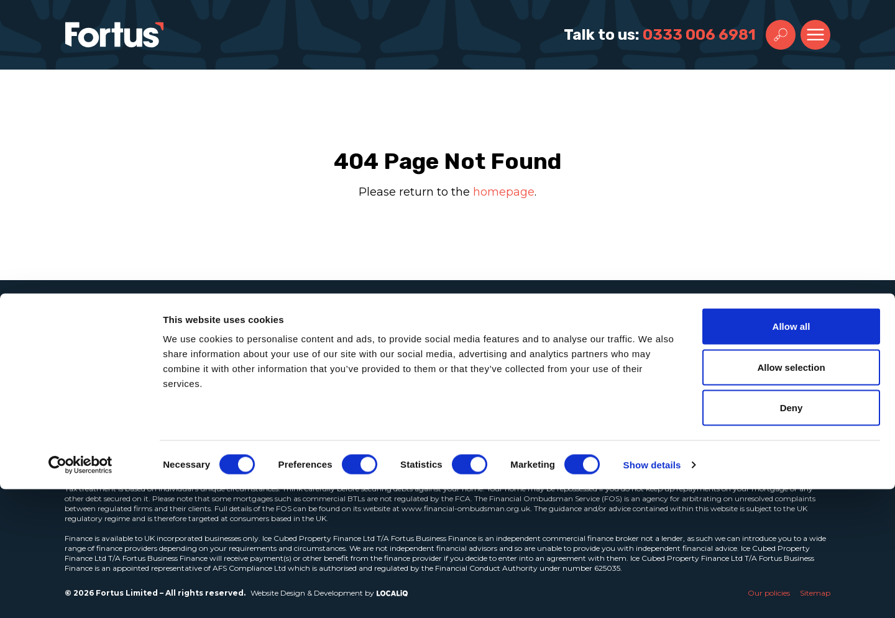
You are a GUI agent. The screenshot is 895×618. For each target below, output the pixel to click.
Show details (652, 593)
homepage (504, 192)
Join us (349, 378)
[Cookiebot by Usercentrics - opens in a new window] (80, 593)
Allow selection (791, 496)
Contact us (360, 405)
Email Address (623, 351)
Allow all (791, 455)
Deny (791, 536)
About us (354, 323)
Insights (352, 350)
